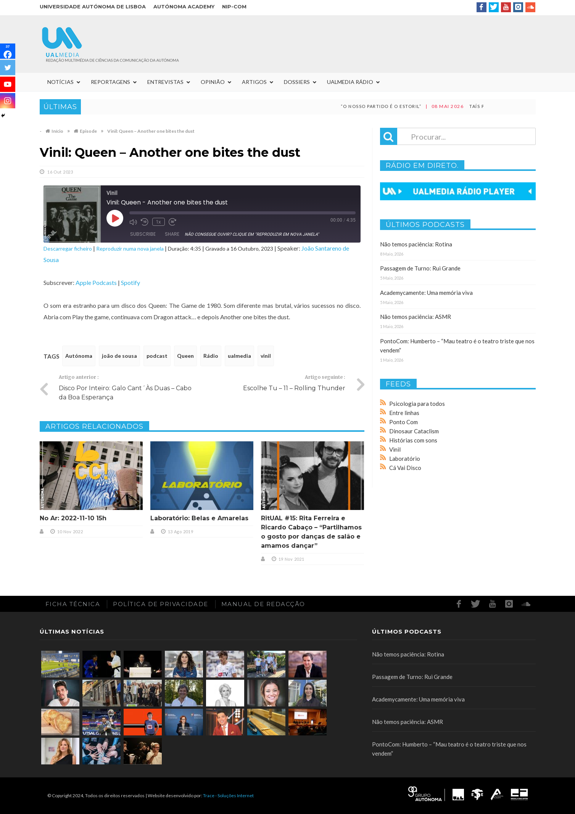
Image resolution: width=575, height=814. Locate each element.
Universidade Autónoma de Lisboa (93, 6)
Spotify (130, 282)
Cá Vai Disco (405, 467)
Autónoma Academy (183, 6)
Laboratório (404, 458)
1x (158, 222)
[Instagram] (7, 100)
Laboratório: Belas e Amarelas (199, 518)
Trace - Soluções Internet (228, 795)
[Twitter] (7, 67)
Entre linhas (404, 412)
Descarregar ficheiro (67, 248)
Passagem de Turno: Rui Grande (420, 268)
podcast (157, 355)
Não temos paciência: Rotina (416, 244)
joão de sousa (119, 355)
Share (172, 234)
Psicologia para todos (417, 403)
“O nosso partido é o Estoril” (394, 106)
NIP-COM (234, 6)
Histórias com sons (413, 440)
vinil (266, 355)
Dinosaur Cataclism (414, 431)
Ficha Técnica (72, 604)
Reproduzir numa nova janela (130, 248)
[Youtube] (7, 84)
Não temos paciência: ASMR (415, 316)
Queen (185, 355)
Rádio (210, 355)
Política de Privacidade (160, 604)
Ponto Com (403, 421)
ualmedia (239, 355)
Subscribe (143, 234)
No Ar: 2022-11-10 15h (73, 518)
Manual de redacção (263, 604)
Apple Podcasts (96, 282)
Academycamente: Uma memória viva (426, 292)
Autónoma (78, 355)
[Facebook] (7, 51)
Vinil (395, 449)
